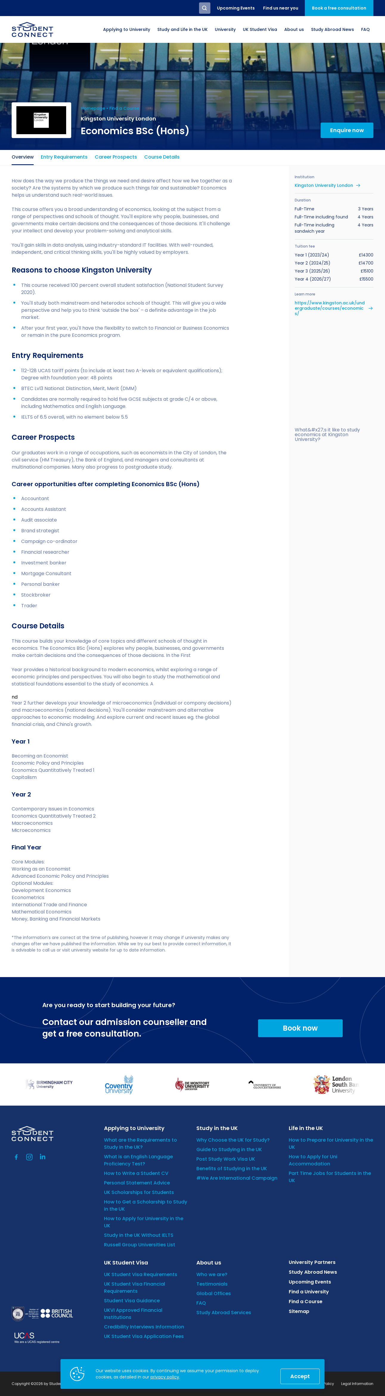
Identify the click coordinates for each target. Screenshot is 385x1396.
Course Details (162, 157)
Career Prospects (116, 157)
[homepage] (32, 29)
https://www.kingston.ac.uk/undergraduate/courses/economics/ (330, 308)
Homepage (93, 108)
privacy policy (164, 1377)
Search (204, 8)
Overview (23, 157)
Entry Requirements (64, 157)
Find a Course (124, 108)
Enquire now (347, 130)
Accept (300, 1376)
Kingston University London (324, 185)
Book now (300, 1028)
